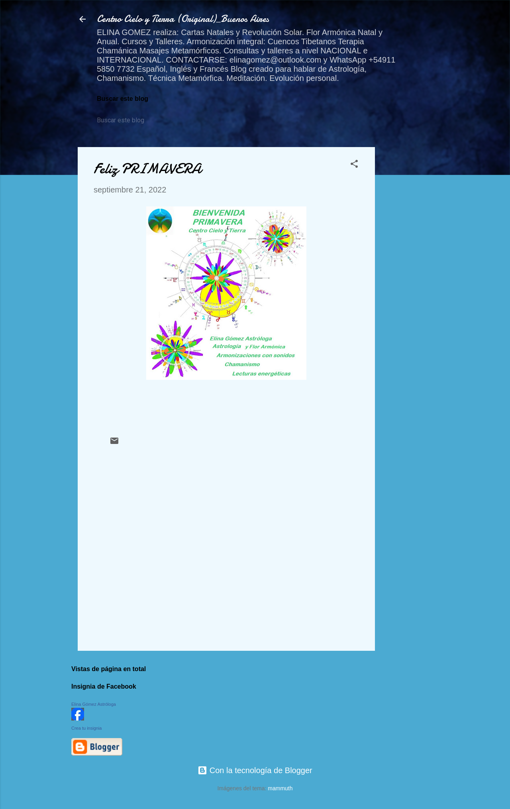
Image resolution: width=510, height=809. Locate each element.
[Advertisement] (406, 266)
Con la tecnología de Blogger (255, 770)
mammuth (280, 788)
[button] (354, 165)
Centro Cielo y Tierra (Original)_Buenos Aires (183, 19)
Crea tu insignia (86, 728)
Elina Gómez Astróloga (93, 704)
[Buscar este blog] (133, 120)
